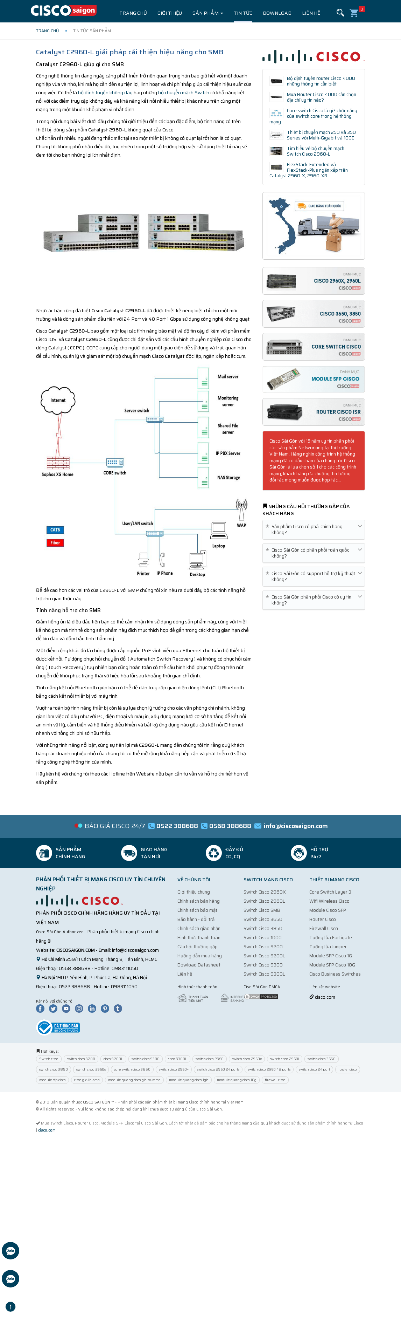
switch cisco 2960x (247, 1058)
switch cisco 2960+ (174, 1069)
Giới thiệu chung (193, 892)
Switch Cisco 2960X (265, 892)
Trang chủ (133, 13)
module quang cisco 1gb (189, 1079)
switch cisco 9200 (81, 1058)
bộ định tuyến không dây (105, 92)
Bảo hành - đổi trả (195, 919)
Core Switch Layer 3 (330, 892)
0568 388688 (75, 968)
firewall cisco (275, 1079)
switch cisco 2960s (91, 1069)
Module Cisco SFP (327, 910)
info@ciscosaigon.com (135, 950)
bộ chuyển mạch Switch (183, 92)
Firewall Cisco (323, 928)
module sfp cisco (52, 1079)
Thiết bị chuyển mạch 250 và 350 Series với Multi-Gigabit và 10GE (321, 135)
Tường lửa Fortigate (330, 937)
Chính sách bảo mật (197, 910)
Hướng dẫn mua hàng (199, 955)
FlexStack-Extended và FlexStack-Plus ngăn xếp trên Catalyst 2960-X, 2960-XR (308, 170)
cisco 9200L (113, 1058)
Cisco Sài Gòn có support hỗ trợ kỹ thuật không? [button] (313, 576)
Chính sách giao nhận (198, 928)
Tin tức (243, 13)
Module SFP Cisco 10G (332, 965)
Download (277, 13)
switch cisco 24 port (314, 1069)
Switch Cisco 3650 (263, 919)
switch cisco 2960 (210, 1058)
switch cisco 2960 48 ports (269, 1069)
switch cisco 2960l (284, 1058)
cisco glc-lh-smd (87, 1079)
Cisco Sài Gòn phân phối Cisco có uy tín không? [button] (313, 600)
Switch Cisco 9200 (263, 946)
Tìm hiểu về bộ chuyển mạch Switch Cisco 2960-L (315, 151)
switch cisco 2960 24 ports (218, 1069)
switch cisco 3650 (322, 1058)
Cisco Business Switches (335, 974)
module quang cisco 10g (236, 1079)
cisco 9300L (177, 1058)
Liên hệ (311, 13)
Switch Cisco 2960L (264, 901)
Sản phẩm (207, 13)
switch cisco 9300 (146, 1058)
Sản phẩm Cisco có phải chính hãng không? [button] (313, 529)
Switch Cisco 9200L (264, 955)
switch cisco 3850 (53, 1069)
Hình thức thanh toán (198, 937)
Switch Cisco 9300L (264, 974)
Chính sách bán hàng (198, 901)
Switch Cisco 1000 (263, 937)
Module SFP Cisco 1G (330, 955)
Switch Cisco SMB (262, 910)
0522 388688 (74, 986)
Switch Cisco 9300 (263, 965)
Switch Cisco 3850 (263, 928)
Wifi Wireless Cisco (329, 901)
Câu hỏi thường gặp (197, 946)
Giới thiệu (169, 13)
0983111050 (125, 968)
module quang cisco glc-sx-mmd (134, 1079)
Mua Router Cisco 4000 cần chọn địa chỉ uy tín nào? (321, 97)
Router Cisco (322, 919)
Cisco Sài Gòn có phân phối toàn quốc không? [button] (313, 553)
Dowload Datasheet (198, 965)
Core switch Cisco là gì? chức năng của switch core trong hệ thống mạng (313, 116)
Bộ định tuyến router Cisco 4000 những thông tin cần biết (321, 81)
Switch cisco (48, 1058)
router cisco (347, 1069)
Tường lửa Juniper (328, 946)
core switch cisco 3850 (132, 1069)
